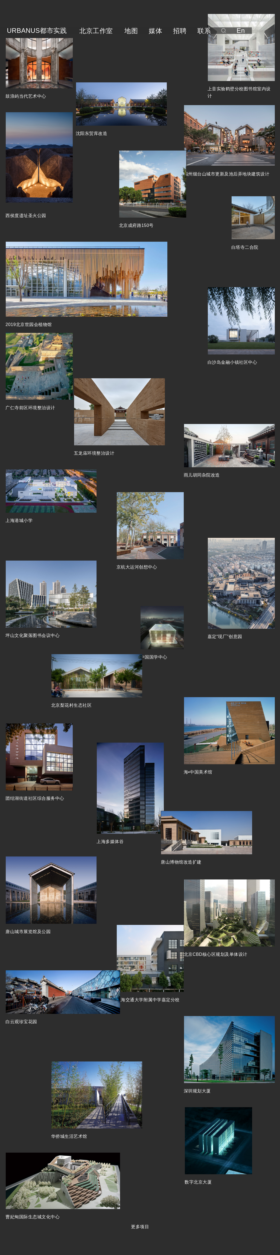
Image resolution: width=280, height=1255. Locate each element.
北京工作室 (96, 30)
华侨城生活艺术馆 (69, 1136)
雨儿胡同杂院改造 (202, 475)
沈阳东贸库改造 (91, 133)
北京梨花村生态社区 (71, 705)
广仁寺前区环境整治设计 (30, 407)
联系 (204, 30)
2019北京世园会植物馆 (28, 324)
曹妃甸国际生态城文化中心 (32, 1216)
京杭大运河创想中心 (136, 567)
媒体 (155, 30)
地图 (131, 30)
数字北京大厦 (198, 1182)
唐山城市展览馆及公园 (28, 931)
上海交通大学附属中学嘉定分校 (148, 999)
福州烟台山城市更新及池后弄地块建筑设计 (227, 174)
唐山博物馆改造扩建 (181, 862)
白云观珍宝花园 (21, 1021)
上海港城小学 (19, 520)
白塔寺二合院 (244, 247)
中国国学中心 (153, 657)
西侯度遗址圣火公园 (25, 215)
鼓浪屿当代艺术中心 (25, 96)
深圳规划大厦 (197, 1091)
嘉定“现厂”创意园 (225, 636)
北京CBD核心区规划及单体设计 (215, 954)
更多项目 (140, 1226)
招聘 (179, 30)
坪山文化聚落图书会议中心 (32, 635)
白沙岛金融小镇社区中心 (232, 362)
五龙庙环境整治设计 (94, 453)
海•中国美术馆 (198, 772)
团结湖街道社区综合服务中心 (34, 798)
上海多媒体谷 (110, 841)
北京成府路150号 (136, 225)
